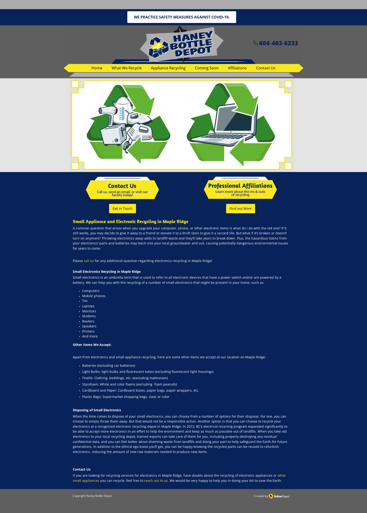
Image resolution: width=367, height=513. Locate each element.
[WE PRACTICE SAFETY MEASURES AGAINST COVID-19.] (181, 17)
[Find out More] (240, 208)
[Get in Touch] (122, 208)
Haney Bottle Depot (99, 496)
